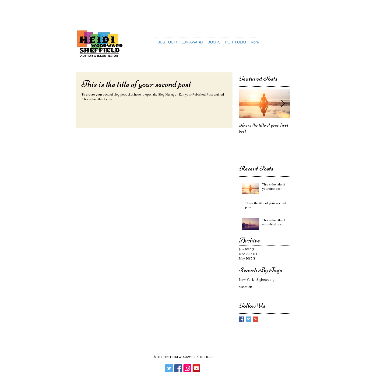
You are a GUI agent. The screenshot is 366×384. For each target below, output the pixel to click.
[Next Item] (283, 104)
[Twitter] (169, 368)
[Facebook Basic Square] (241, 319)
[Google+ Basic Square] (255, 319)
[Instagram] (187, 368)
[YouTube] (196, 368)
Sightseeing (265, 279)
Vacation (245, 287)
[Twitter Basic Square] (248, 319)
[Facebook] (178, 368)
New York (246, 279)
